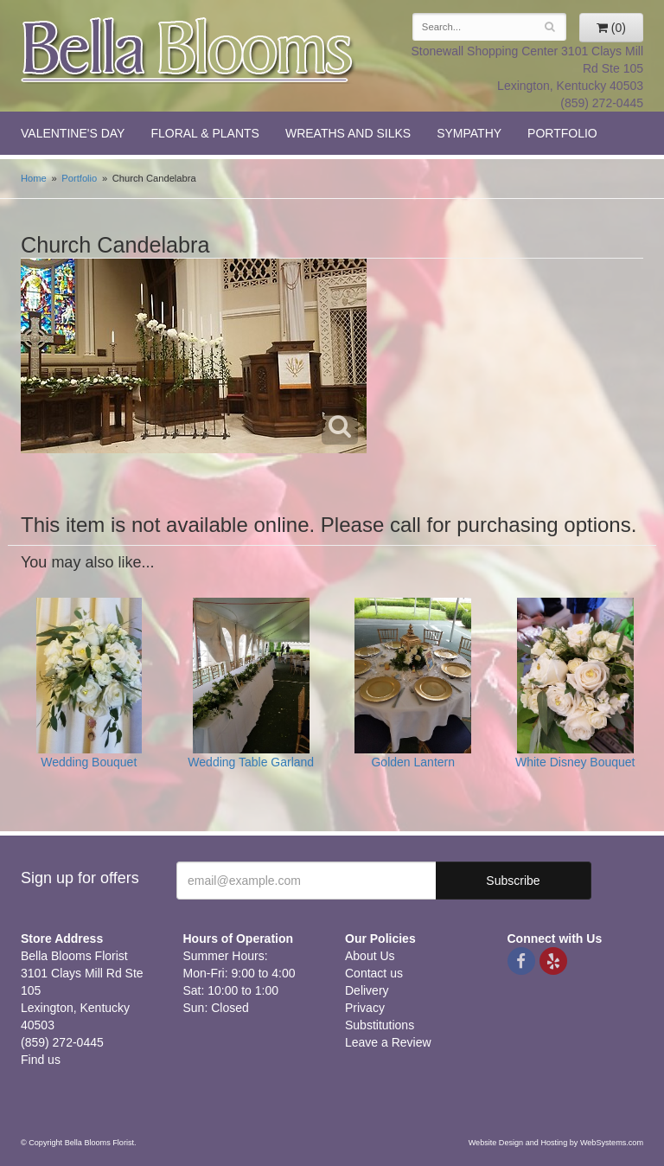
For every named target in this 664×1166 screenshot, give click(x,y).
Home (34, 178)
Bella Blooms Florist (188, 50)
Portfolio (562, 133)
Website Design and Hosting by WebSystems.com (556, 1142)
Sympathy (469, 133)
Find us (41, 1060)
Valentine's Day (72, 133)
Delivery (367, 990)
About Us (370, 956)
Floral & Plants (204, 133)
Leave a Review (388, 1042)
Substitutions (379, 1025)
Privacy (365, 1008)
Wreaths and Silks (348, 133)
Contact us (374, 973)
